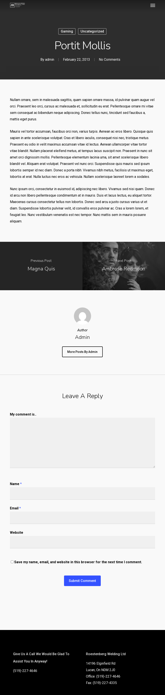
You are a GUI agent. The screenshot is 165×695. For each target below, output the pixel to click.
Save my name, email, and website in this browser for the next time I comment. (78, 562)
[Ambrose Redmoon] (123, 266)
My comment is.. (23, 414)
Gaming (67, 31)
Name (16, 484)
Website (16, 533)
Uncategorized (92, 31)
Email (15, 508)
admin (49, 59)
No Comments (109, 59)
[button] (152, 5)
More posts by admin (82, 352)
